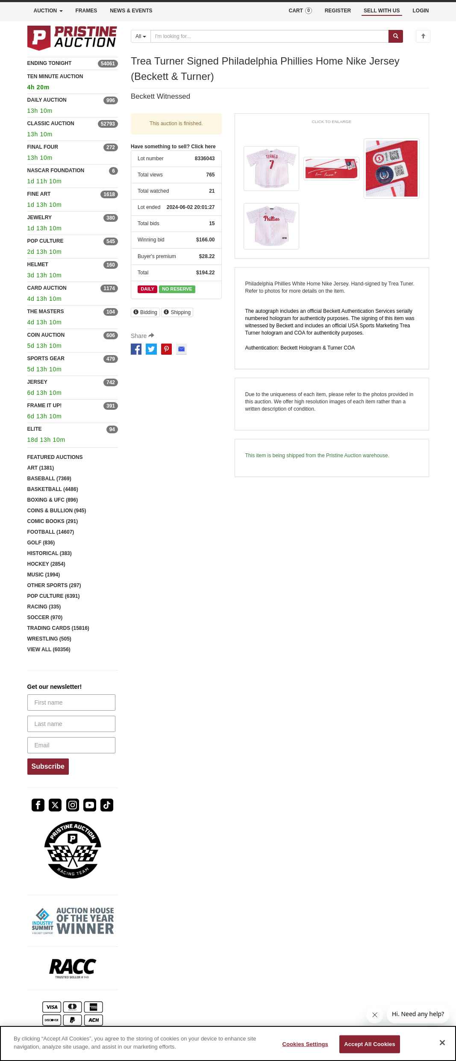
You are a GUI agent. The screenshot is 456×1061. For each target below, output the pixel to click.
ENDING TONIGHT (49, 63)
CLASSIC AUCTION (50, 123)
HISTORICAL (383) (49, 553)
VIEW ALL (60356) (49, 649)
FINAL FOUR (42, 147)
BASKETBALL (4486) (52, 489)
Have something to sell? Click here (173, 147)
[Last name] (71, 724)
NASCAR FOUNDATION (56, 170)
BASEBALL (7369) (49, 479)
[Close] (442, 1042)
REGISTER (338, 11)
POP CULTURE (45, 241)
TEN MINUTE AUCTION (72, 83)
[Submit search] (395, 36)
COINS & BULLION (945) (56, 511)
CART (300, 10)
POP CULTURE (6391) (53, 596)
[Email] (71, 745)
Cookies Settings (305, 1044)
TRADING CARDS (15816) (58, 628)
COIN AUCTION (46, 335)
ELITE (34, 429)
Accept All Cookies (369, 1044)
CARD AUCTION (47, 288)
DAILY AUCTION (47, 100)
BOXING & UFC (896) (52, 500)
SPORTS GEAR (46, 359)
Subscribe (48, 766)
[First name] (71, 702)
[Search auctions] (269, 36)
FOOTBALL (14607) (50, 532)
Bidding (145, 312)
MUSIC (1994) (43, 575)
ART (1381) (40, 468)
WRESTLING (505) (49, 639)
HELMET (37, 264)
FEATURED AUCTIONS (55, 457)
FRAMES (86, 11)
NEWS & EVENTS (131, 11)
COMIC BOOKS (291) (52, 521)
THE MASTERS (45, 311)
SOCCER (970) (45, 617)
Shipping (177, 312)
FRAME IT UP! (44, 406)
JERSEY (37, 382)
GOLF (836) (41, 543)
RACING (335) (44, 607)
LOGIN (421, 11)
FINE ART (39, 194)
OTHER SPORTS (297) (54, 585)
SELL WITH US (382, 11)
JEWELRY (39, 217)
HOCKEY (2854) (46, 564)
